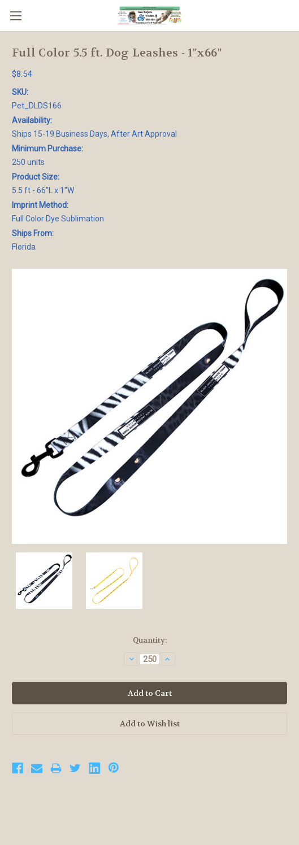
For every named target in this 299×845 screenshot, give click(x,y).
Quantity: (150, 640)
